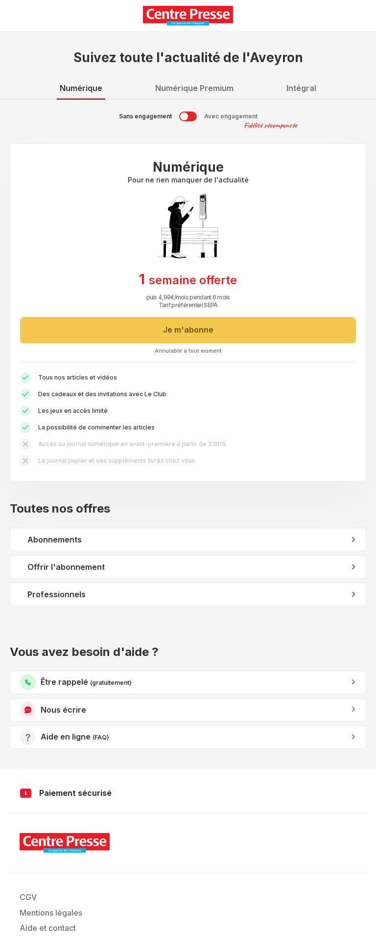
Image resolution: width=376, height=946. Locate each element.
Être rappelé (131, 682)
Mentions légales (51, 913)
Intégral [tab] (301, 88)
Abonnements (54, 539)
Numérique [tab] (81, 88)
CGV (28, 897)
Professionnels (56, 594)
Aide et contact (48, 928)
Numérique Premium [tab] (194, 88)
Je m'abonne (188, 330)
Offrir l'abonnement (66, 567)
